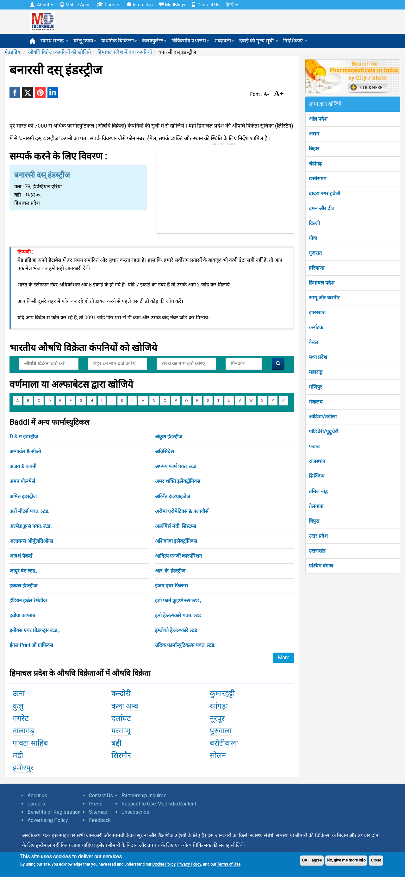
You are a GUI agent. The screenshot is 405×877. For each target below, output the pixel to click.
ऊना (19, 693)
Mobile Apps (75, 4)
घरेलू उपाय (84, 41)
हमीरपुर (23, 767)
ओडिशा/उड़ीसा (323, 417)
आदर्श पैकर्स (20, 556)
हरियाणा (316, 268)
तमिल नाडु (318, 491)
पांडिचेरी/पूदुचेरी (323, 432)
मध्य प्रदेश (318, 357)
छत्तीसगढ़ (317, 179)
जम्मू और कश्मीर (324, 298)
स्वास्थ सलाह (54, 41)
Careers (109, 4)
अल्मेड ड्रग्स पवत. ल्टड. (30, 526)
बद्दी (116, 743)
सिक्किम (317, 476)
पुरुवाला (221, 730)
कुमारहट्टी (222, 693)
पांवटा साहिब (30, 743)
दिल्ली (314, 223)
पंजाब (314, 446)
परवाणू (120, 730)
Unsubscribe (135, 812)
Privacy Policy (189, 864)
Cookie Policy (163, 864)
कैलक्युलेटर (154, 41)
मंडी (18, 755)
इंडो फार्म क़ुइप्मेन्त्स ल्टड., (178, 601)
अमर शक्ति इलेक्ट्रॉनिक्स (177, 481)
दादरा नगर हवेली (324, 194)
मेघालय (315, 402)
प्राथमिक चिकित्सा (119, 41)
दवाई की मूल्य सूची (258, 41)
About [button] (41, 4)
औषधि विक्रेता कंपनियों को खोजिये (59, 52)
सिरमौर (121, 755)
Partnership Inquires (144, 795)
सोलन (218, 755)
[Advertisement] (225, 190)
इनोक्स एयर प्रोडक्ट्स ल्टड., (34, 630)
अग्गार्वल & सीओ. (25, 451)
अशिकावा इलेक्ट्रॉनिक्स (176, 541)
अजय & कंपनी (22, 466)
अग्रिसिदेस (164, 451)
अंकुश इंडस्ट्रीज (168, 437)
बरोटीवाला (224, 743)
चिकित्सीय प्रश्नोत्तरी (190, 41)
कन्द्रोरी (121, 693)
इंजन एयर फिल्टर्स (171, 586)
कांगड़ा (219, 706)
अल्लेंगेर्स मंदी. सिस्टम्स (175, 526)
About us (37, 795)
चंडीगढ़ (315, 164)
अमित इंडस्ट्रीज (23, 496)
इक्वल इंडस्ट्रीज (23, 586)
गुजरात (315, 253)
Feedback (100, 820)
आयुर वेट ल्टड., (23, 571)
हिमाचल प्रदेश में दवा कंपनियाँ (124, 52)
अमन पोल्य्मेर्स (22, 481)
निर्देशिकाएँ (295, 41)
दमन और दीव (321, 208)
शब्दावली (224, 41)
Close (376, 860)
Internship (140, 4)
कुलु (18, 706)
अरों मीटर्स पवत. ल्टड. (29, 511)
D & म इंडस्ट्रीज (23, 437)
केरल (313, 342)
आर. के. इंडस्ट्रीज (170, 571)
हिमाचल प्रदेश (321, 283)
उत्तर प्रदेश (318, 536)
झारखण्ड (317, 313)
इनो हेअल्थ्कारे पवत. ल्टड (178, 615)
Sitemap (98, 812)
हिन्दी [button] (232, 4)
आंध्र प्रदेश (318, 119)
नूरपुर (217, 718)
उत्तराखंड (317, 551)
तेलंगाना (316, 506)
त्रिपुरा (314, 521)
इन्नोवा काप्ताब (22, 615)
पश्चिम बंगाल (321, 566)
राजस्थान (317, 461)
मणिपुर (315, 387)
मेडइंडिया (13, 52)
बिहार (314, 149)
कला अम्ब (124, 706)
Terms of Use (228, 864)
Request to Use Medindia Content (159, 804)
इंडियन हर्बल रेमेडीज (28, 601)
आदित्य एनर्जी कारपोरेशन (178, 556)
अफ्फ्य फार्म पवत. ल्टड (175, 466)
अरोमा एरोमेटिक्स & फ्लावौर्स (182, 511)
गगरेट (20, 718)
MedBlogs (172, 4)
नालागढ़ (23, 730)
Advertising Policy (48, 820)
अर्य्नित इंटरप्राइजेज (172, 496)
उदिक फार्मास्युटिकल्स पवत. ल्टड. (185, 645)
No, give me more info (346, 860)
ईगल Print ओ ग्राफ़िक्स (31, 645)
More (284, 658)
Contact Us (205, 4)
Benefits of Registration (54, 812)
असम (314, 134)
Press (96, 804)
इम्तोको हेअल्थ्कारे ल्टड (176, 630)
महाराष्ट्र (315, 372)
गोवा (313, 238)
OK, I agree (312, 860)
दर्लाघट (121, 718)
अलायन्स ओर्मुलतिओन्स (31, 541)
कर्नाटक (316, 327)
